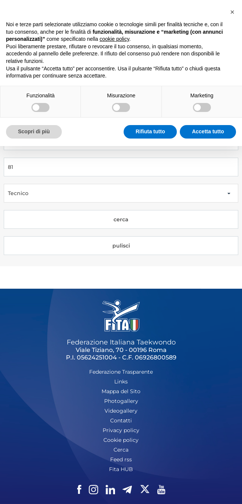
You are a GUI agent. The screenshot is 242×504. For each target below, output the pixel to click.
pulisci (121, 245)
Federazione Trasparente (121, 372)
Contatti (121, 420)
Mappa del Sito (121, 391)
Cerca (121, 450)
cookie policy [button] (114, 39)
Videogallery (121, 411)
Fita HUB (121, 469)
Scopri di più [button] (34, 131)
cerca (121, 219)
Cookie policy (121, 440)
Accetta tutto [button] (208, 131)
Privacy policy (121, 430)
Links (121, 382)
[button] (232, 12)
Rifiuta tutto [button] (150, 131)
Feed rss (121, 459)
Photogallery (121, 401)
